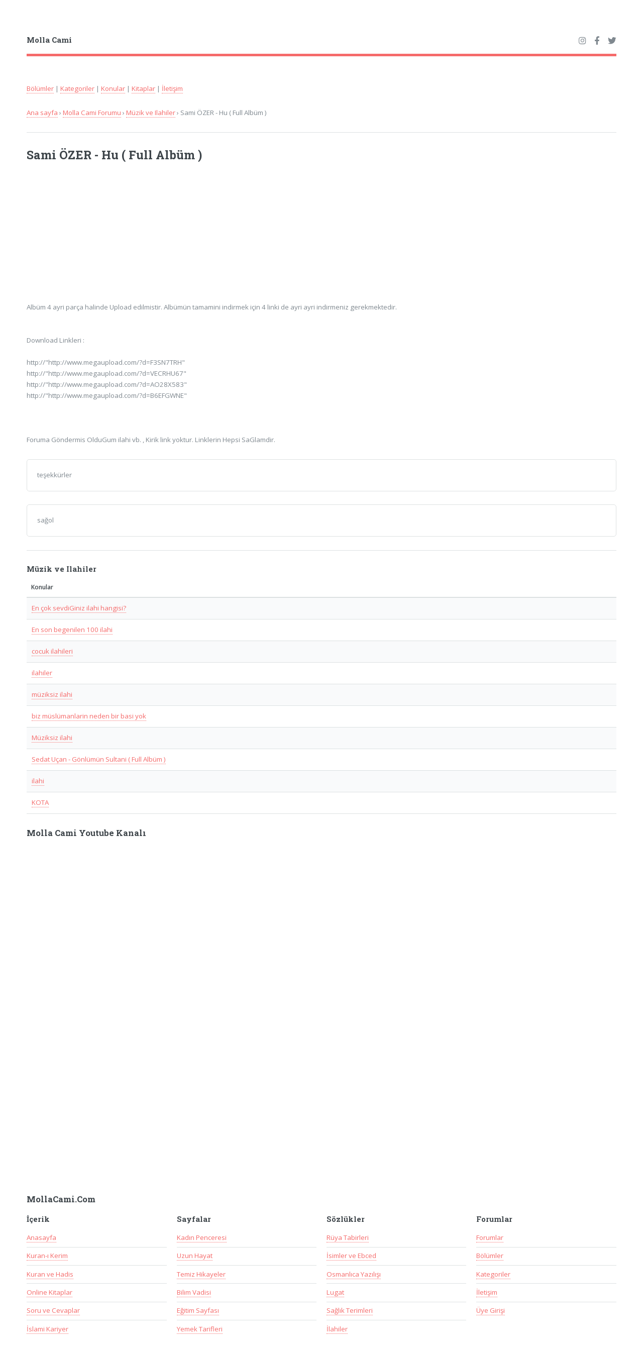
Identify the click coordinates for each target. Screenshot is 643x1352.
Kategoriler (77, 88)
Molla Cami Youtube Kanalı (86, 833)
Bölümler (40, 88)
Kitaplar (143, 88)
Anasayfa (41, 1237)
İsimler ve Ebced (351, 1255)
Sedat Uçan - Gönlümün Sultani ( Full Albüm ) (99, 759)
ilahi (38, 780)
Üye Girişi (490, 1310)
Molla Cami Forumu (92, 112)
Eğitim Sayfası (198, 1310)
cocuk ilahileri (52, 651)
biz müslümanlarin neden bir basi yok (89, 715)
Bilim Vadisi (194, 1292)
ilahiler (42, 672)
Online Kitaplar (49, 1292)
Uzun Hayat (194, 1255)
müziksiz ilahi (52, 694)
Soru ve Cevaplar (53, 1310)
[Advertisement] (158, 238)
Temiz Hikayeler (201, 1274)
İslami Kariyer (47, 1328)
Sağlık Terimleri (350, 1310)
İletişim (172, 88)
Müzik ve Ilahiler (150, 112)
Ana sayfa (42, 112)
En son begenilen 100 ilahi (72, 629)
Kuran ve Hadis (50, 1274)
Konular (113, 88)
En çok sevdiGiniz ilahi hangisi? (79, 607)
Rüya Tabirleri (348, 1237)
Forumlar (489, 1237)
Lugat (335, 1292)
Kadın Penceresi (202, 1237)
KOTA (40, 802)
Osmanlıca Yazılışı (354, 1274)
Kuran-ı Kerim (47, 1255)
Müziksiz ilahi (52, 737)
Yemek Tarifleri (200, 1328)
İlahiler (337, 1328)
